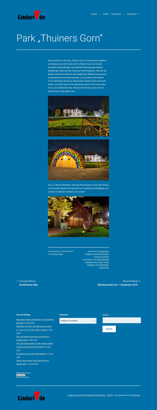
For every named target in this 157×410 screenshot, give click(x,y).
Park (97, 265)
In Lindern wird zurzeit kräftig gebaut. (31, 354)
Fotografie (88, 254)
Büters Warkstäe (103, 259)
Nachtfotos (91, 265)
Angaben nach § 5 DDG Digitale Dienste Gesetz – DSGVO (90, 395)
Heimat (95, 254)
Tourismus (116, 14)
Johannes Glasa (57, 254)
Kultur (106, 14)
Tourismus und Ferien (101, 257)
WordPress (135, 395)
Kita (95, 262)
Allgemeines (104, 251)
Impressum (132, 14)
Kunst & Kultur (104, 254)
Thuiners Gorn (104, 268)
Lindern (100, 262)
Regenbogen (104, 265)
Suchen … (106, 315)
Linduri (94, 14)
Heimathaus (89, 262)
